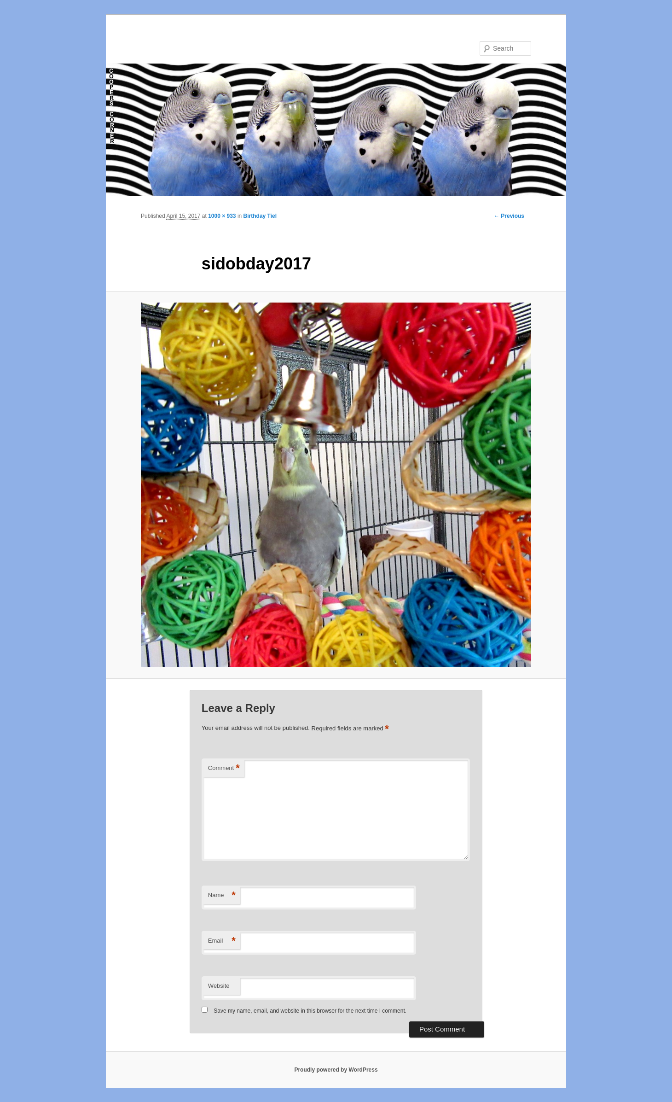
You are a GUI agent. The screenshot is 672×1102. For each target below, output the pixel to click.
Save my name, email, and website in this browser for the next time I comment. (310, 1011)
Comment (224, 768)
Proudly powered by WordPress (335, 1070)
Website (219, 985)
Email (222, 941)
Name (222, 895)
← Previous (509, 216)
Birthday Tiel (260, 216)
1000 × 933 (222, 216)
